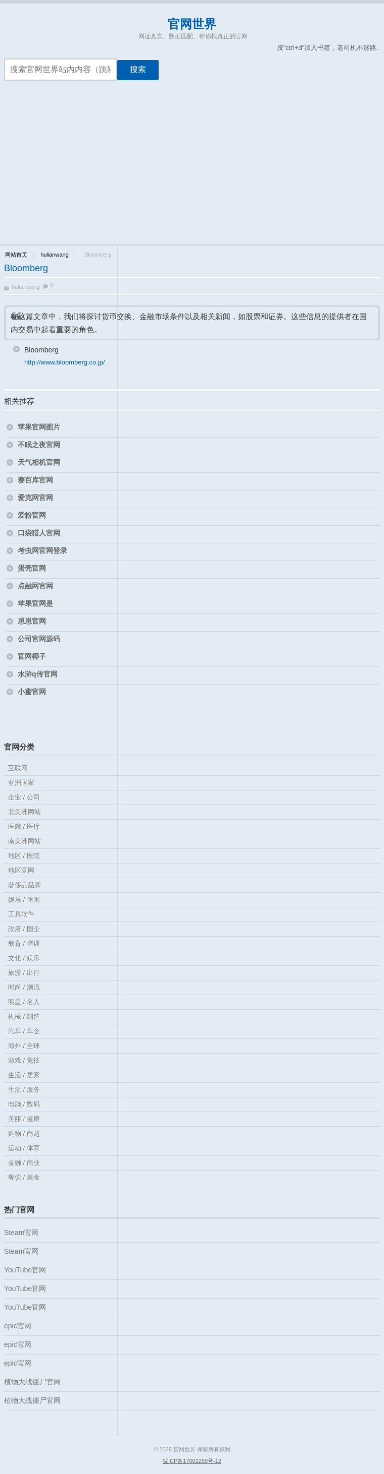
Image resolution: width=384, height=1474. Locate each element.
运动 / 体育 (24, 1148)
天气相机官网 (39, 462)
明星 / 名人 (24, 1002)
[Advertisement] (192, 168)
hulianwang (54, 255)
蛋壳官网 (32, 568)
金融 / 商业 (24, 1162)
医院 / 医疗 (24, 826)
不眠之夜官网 (39, 445)
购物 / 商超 (24, 1133)
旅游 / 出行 (24, 972)
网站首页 (16, 255)
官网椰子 (32, 656)
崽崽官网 (32, 621)
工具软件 (21, 914)
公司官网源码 (39, 639)
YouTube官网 (25, 1270)
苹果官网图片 (39, 427)
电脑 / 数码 (24, 1104)
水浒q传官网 (38, 674)
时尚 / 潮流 (24, 987)
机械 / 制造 (24, 1016)
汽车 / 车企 (24, 1031)
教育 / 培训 (24, 943)
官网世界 (192, 24)
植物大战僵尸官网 (32, 1382)
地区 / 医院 (24, 855)
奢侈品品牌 (24, 885)
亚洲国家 (21, 782)
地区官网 (21, 870)
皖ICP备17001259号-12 (192, 1461)
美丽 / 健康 (24, 1119)
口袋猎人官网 (39, 533)
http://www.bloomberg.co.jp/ (64, 362)
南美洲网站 (24, 841)
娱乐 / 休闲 (24, 899)
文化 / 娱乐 (24, 958)
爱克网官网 (35, 498)
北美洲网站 (24, 812)
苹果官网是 (35, 603)
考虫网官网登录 (42, 550)
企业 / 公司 (24, 797)
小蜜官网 (32, 692)
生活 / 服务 (24, 1089)
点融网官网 (35, 586)
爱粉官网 (32, 515)
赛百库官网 (35, 480)
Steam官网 (21, 1233)
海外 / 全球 (24, 1046)
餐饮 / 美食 (24, 1177)
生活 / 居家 (24, 1075)
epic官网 (17, 1326)
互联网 (18, 768)
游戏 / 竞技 (24, 1060)
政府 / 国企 (24, 929)
